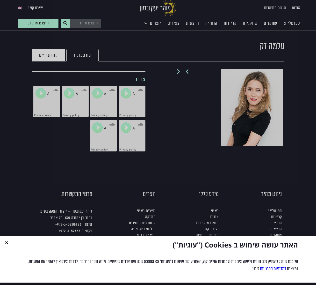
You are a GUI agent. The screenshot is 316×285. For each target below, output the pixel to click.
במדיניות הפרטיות (273, 268)
